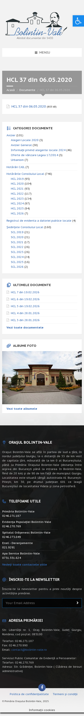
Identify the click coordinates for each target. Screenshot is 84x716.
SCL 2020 (17, 237)
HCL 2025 (17, 208)
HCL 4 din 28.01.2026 (25, 313)
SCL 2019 (17, 232)
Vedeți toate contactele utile (24, 564)
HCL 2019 (17, 179)
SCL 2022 (17, 247)
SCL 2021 (17, 242)
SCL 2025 (17, 262)
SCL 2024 (17, 257)
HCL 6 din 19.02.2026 (25, 299)
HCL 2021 (17, 188)
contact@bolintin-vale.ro (29, 650)
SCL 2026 (17, 267)
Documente (27, 90)
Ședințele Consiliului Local (25, 227)
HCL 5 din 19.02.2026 (25, 306)
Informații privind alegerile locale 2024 (38, 150)
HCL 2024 (17, 203)
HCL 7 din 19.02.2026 (25, 292)
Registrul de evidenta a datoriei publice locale (39, 220)
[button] (78, 21)
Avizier (11, 135)
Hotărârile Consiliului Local (25, 174)
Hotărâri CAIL (16, 167)
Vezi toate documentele (25, 327)
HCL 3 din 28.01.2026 (25, 320)
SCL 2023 (17, 252)
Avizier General (21, 145)
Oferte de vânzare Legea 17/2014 (34, 155)
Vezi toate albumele (22, 409)
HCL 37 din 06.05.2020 (28, 106)
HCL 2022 (17, 193)
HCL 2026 (17, 213)
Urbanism (17, 160)
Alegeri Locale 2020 (25, 140)
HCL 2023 (17, 198)
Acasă (11, 90)
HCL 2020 (17, 183)
